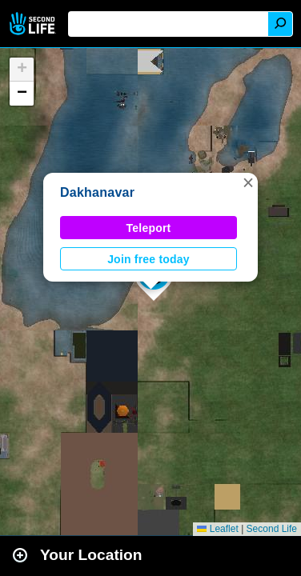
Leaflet (217, 528)
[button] (248, 182)
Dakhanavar (97, 192)
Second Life (34, 23)
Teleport (148, 228)
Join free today (148, 259)
